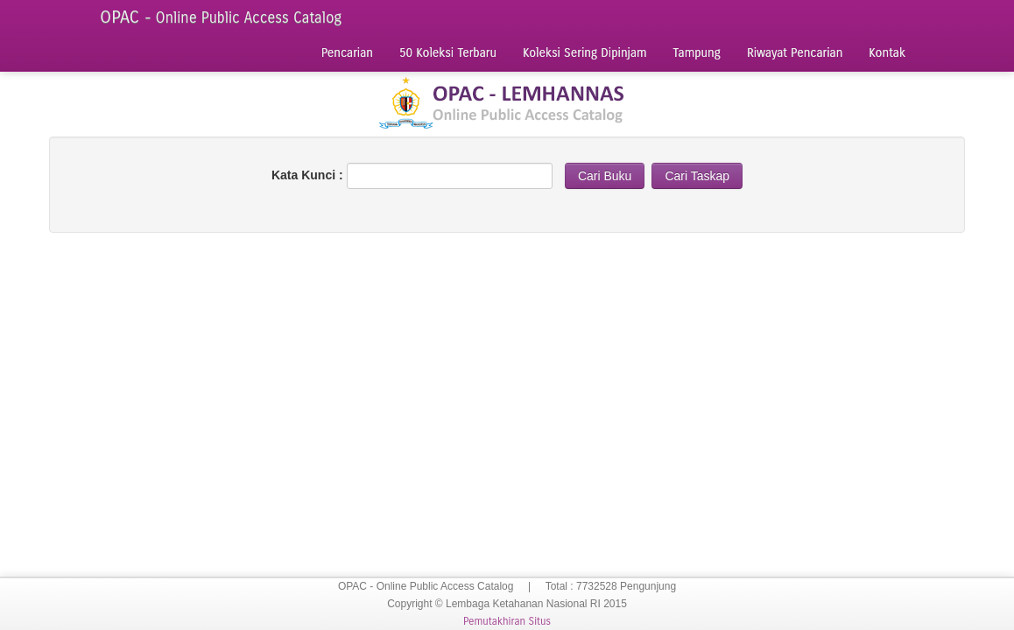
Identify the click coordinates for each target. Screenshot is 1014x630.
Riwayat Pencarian (794, 53)
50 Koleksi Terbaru (447, 53)
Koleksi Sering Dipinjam (585, 53)
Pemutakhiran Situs (507, 621)
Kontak (887, 53)
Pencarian (347, 53)
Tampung (697, 53)
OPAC (221, 17)
